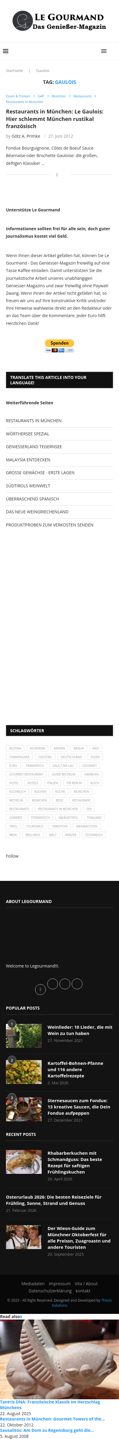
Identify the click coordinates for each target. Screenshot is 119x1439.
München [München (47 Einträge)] (81, 792)
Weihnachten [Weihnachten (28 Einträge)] (86, 826)
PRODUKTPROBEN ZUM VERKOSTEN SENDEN (49, 525)
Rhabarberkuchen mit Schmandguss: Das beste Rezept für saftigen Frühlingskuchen (75, 1162)
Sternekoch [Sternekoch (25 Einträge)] (40, 818)
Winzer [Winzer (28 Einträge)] (70, 835)
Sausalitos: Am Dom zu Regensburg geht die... (47, 1430)
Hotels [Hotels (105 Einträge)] (32, 783)
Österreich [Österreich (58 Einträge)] (94, 835)
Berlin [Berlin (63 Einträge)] (79, 748)
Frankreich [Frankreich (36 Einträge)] (35, 766)
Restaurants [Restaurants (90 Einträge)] (19, 809)
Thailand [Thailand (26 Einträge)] (94, 818)
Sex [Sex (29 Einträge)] (89, 809)
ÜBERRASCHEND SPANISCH (32, 499)
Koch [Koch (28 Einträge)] (95, 783)
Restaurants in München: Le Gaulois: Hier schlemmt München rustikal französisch (55, 119)
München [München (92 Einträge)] (39, 800)
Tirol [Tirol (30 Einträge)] (13, 826)
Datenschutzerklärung (50, 1291)
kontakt (83, 1291)
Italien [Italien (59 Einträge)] (52, 783)
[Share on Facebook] (57, 174)
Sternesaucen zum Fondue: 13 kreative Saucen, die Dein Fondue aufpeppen (79, 1106)
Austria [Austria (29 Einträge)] (15, 748)
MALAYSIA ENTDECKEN (28, 460)
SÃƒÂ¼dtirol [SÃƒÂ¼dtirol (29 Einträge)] (68, 818)
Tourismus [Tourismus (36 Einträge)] (34, 826)
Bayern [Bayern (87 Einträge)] (59, 748)
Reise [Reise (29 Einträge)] (59, 800)
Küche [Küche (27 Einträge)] (60, 792)
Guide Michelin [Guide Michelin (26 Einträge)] (63, 774)
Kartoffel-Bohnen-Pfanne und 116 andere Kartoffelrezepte (75, 1069)
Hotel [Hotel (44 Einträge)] (13, 783)
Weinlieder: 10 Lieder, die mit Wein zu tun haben (80, 1030)
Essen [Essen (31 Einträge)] (95, 757)
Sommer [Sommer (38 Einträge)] (15, 818)
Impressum (60, 1283)
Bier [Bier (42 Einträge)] (96, 748)
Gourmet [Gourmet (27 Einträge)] (89, 766)
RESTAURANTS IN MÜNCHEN (34, 420)
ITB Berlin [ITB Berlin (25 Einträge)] (74, 783)
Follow (12, 856)
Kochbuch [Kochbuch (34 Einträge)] (17, 792)
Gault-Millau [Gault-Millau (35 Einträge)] (63, 766)
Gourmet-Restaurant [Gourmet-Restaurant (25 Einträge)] (26, 774)
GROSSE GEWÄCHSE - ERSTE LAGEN (40, 472)
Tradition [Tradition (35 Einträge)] (60, 826)
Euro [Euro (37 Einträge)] (13, 766)
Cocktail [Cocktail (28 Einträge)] (45, 757)
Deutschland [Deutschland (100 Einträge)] (71, 757)
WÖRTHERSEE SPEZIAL (27, 434)
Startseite (14, 70)
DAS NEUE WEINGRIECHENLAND (37, 512)
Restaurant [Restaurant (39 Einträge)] (81, 800)
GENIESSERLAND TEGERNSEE (34, 446)
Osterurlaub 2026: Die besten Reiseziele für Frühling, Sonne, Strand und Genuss (53, 1200)
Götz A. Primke (26, 136)
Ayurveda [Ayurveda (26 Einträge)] (37, 748)
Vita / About (86, 1283)
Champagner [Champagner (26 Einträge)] (19, 757)
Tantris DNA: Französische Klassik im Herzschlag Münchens (50, 1404)
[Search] (113, 51)
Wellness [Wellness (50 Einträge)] (33, 835)
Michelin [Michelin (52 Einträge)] (16, 800)
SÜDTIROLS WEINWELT (28, 486)
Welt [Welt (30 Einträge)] (53, 835)
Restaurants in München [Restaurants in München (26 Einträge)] (58, 809)
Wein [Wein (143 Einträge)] (13, 835)
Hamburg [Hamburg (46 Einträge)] (91, 774)
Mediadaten (33, 1283)
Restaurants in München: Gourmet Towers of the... (52, 1419)
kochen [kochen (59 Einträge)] (41, 792)
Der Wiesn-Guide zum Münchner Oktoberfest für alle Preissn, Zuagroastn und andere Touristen (79, 1237)
